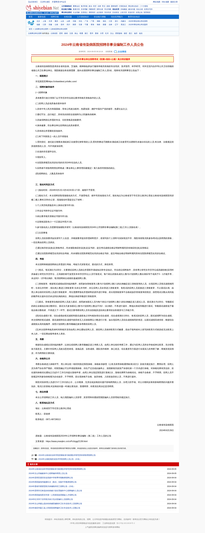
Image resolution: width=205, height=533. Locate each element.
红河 (107, 33)
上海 (44, 21)
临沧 (141, 33)
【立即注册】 (45, 2)
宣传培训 (107, 12)
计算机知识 (123, 6)
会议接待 (99, 12)
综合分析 (139, 9)
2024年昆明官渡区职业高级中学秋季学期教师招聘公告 (51, 478)
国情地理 (114, 6)
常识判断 (107, 9)
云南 (56, 25)
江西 (44, 25)
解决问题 (131, 9)
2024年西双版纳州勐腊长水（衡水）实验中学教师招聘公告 (53, 482)
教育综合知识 (134, 17)
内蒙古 (123, 21)
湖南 (98, 21)
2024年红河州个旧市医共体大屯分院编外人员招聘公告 (51, 499)
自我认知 (139, 12)
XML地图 (165, 2)
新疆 (104, 25)
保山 (76, 33)
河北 (80, 21)
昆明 (61, 33)
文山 (112, 33)
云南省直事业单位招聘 (58, 29)
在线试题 (68, 17)
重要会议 (76, 6)
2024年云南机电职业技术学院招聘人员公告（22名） (60, 459)
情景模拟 (147, 12)
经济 (94, 6)
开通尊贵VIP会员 (59, 2)
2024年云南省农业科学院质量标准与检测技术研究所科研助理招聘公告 (67, 455)
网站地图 (156, 2)
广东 (86, 21)
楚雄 (96, 33)
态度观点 (84, 12)
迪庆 (135, 33)
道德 (108, 6)
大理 (101, 33)
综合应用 (115, 9)
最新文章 (174, 2)
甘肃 (80, 25)
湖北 (104, 21)
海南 (98, 25)
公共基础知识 (66, 6)
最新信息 (42, 17)
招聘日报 (55, 17)
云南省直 (54, 33)
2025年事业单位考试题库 (138, 25)
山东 (62, 21)
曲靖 (66, 33)
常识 (103, 6)
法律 (99, 6)
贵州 (62, 25)
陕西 (74, 25)
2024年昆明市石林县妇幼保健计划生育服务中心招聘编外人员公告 (55, 491)
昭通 (81, 33)
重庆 (56, 21)
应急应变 (131, 12)
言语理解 (84, 9)
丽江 (86, 33)
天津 (50, 21)
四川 (68, 25)
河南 (74, 21)
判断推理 (92, 9)
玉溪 (71, 33)
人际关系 (123, 12)
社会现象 (76, 12)
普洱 (91, 33)
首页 (31, 17)
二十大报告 (143, 6)
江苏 (110, 21)
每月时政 (84, 6)
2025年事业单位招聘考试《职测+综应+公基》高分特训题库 (102, 59)
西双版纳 (118, 33)
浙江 (116, 21)
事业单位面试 (66, 12)
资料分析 (99, 9)
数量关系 (76, 9)
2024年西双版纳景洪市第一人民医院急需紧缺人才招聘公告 (53, 495)
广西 (92, 21)
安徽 (50, 25)
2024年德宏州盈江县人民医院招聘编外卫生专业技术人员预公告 (54, 508)
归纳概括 (124, 9)
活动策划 (115, 12)
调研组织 (92, 12)
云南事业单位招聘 (41, 29)
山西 (68, 21)
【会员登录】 (32, 2)
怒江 (130, 33)
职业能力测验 (66, 9)
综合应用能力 (117, 17)
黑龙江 (123, 25)
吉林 (110, 25)
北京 (38, 21)
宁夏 (86, 25)
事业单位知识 (133, 6)
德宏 (125, 33)
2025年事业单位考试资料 (138, 21)
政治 (90, 6)
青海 (92, 25)
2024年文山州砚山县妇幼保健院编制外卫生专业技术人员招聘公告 (55, 504)
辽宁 (116, 25)
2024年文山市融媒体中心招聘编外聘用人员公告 (48, 473)
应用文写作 (148, 9)
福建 (38, 25)
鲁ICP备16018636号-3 (125, 523)
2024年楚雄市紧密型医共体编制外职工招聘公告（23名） (52, 486)
